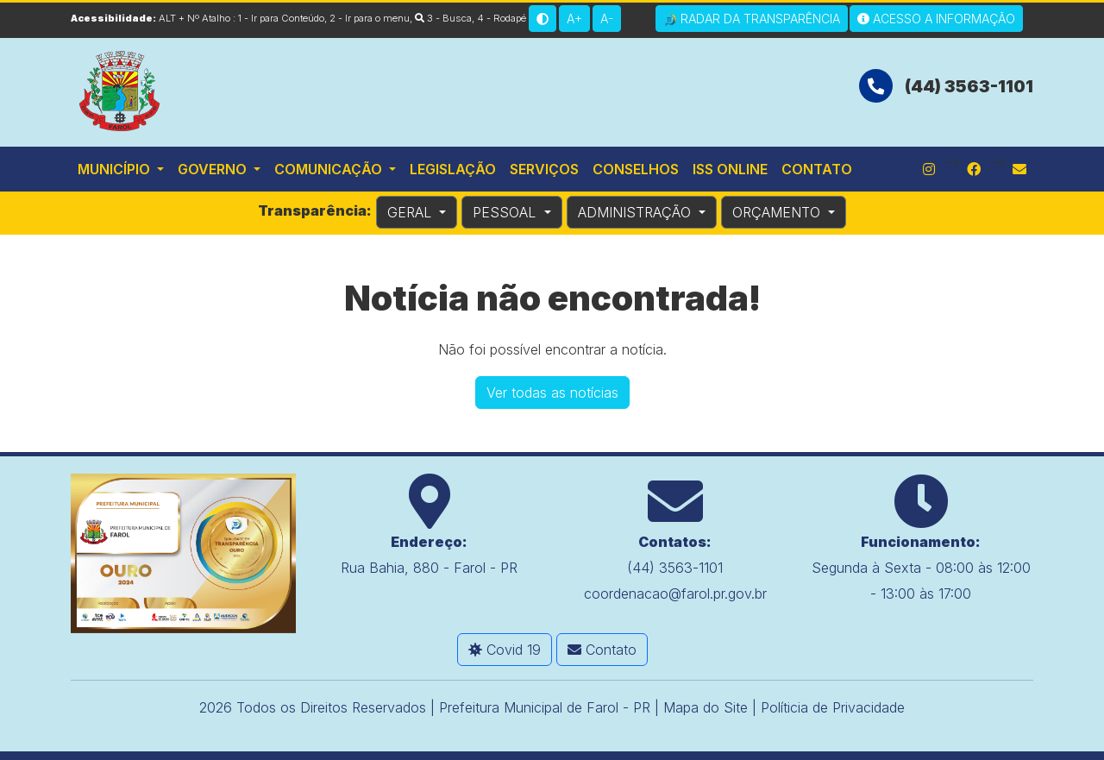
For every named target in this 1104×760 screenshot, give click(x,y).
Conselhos (636, 169)
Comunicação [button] (330, 169)
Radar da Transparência (751, 19)
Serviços (544, 169)
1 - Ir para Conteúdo (281, 18)
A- (606, 18)
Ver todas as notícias (552, 392)
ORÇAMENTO (778, 212)
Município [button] (116, 169)
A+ (574, 18)
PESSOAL (506, 212)
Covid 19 (504, 649)
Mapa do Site (705, 707)
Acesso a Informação (936, 18)
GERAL (411, 212)
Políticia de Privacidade (833, 707)
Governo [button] (214, 169)
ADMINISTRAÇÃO (636, 212)
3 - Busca (443, 18)
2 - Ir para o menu (369, 18)
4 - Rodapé (501, 18)
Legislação (453, 169)
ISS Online (730, 169)
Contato (816, 169)
